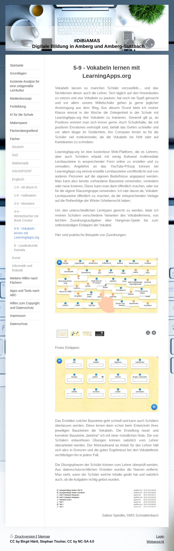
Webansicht (155, 542)
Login (160, 536)
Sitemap (44, 536)
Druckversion (23, 536)
